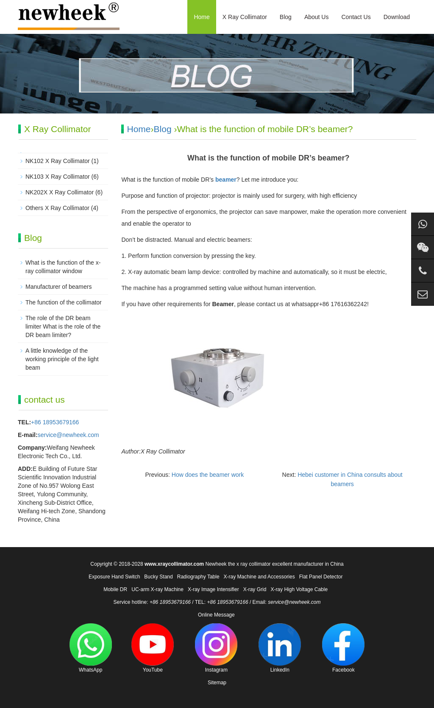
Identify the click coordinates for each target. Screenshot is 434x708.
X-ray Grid (255, 589)
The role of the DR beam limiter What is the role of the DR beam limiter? (62, 326)
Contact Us (355, 17)
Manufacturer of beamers (58, 286)
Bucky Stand (158, 577)
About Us (316, 17)
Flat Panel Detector (321, 577)
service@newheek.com (68, 434)
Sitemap (217, 683)
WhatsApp (91, 648)
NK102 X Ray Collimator (57, 161)
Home (201, 17)
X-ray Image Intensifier (213, 589)
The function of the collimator (63, 302)
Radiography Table (198, 577)
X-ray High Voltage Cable (299, 589)
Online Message (216, 615)
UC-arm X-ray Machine (157, 589)
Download (397, 17)
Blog (286, 17)
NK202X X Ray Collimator (59, 192)
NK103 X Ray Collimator (57, 176)
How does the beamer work (208, 474)
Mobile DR (115, 589)
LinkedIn (280, 648)
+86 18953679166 (55, 422)
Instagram (216, 648)
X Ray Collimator (245, 17)
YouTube (152, 648)
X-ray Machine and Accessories (259, 577)
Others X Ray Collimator (57, 208)
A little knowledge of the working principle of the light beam (62, 359)
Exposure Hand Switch (114, 577)
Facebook (343, 648)
